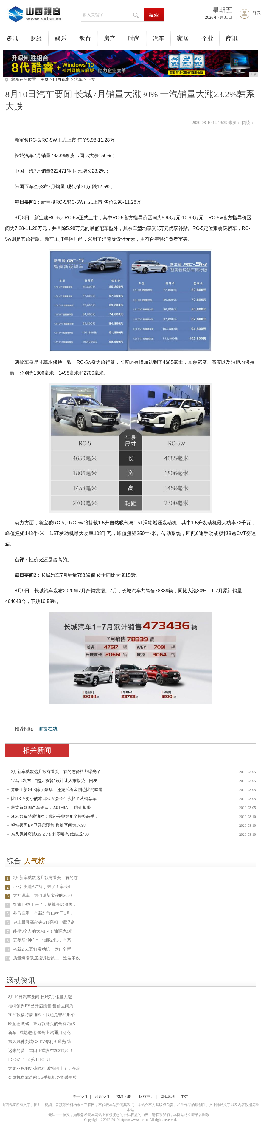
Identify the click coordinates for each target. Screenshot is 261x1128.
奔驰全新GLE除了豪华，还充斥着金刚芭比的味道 (56, 789)
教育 (85, 38)
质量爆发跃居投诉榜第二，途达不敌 (46, 958)
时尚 (134, 38)
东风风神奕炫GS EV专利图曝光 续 (39, 1041)
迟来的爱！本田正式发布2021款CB (40, 1050)
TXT (184, 1097)
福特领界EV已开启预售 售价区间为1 (41, 1006)
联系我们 (102, 1097)
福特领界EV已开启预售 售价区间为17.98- (49, 825)
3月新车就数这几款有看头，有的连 (45, 877)
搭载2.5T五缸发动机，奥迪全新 (42, 949)
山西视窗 (61, 79)
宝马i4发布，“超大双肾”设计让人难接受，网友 (54, 780)
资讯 (12, 38)
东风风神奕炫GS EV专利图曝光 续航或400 (50, 834)
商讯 (232, 38)
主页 (44, 79)
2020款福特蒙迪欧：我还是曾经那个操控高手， (55, 816)
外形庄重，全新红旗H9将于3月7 (42, 913)
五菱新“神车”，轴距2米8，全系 (42, 940)
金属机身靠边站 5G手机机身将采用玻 (42, 1077)
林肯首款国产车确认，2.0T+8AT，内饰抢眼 (51, 807)
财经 (36, 38)
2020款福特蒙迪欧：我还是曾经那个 (41, 1015)
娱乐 (61, 38)
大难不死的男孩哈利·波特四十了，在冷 (44, 1068)
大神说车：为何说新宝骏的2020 (42, 895)
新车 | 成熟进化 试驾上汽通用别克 (39, 1032)
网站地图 (168, 1097)
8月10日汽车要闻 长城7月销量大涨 (40, 997)
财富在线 (48, 728)
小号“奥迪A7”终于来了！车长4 (41, 886)
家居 (183, 38)
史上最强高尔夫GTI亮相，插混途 (43, 922)
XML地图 (124, 1097)
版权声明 (146, 1097)
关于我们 (80, 1097)
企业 (207, 38)
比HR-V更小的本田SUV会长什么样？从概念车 (53, 798)
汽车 (158, 38)
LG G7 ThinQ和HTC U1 (29, 1059)
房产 (110, 38)
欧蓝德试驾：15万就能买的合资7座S (41, 1024)
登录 (257, 13)
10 (8, 959)
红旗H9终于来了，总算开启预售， (45, 904)
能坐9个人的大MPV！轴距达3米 (42, 931)
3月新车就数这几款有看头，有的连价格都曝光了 (56, 771)
